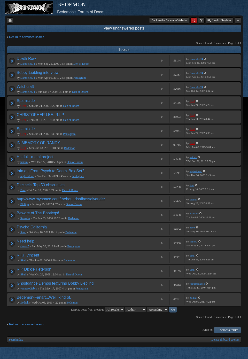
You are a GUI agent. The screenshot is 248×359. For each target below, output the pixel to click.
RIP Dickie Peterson (34, 269)
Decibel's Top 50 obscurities (41, 185)
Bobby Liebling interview (38, 72)
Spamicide (26, 101)
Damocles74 (27, 63)
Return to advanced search (26, 37)
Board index (15, 339)
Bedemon (69, 148)
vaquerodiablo (28, 288)
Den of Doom (81, 63)
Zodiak (24, 302)
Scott (23, 232)
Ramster (25, 218)
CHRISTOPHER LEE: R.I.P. (41, 115)
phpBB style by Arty (219, 353)
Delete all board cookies (225, 339)
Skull (23, 260)
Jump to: (208, 329)
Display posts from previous (97, 309)
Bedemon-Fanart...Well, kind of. (44, 297)
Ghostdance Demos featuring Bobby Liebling (55, 283)
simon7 (24, 246)
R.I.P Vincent (28, 255)
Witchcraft (25, 87)
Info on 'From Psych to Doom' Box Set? (50, 171)
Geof (23, 106)
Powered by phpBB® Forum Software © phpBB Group (234, 353)
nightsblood (27, 176)
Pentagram (79, 77)
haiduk (24, 162)
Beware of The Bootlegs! (38, 213)
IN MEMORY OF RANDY (38, 143)
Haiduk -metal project (35, 157)
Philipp (24, 204)
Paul (22, 190)
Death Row (26, 58)
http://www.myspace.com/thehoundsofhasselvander (61, 199)
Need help (25, 241)
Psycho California (32, 227)
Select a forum (229, 330)
